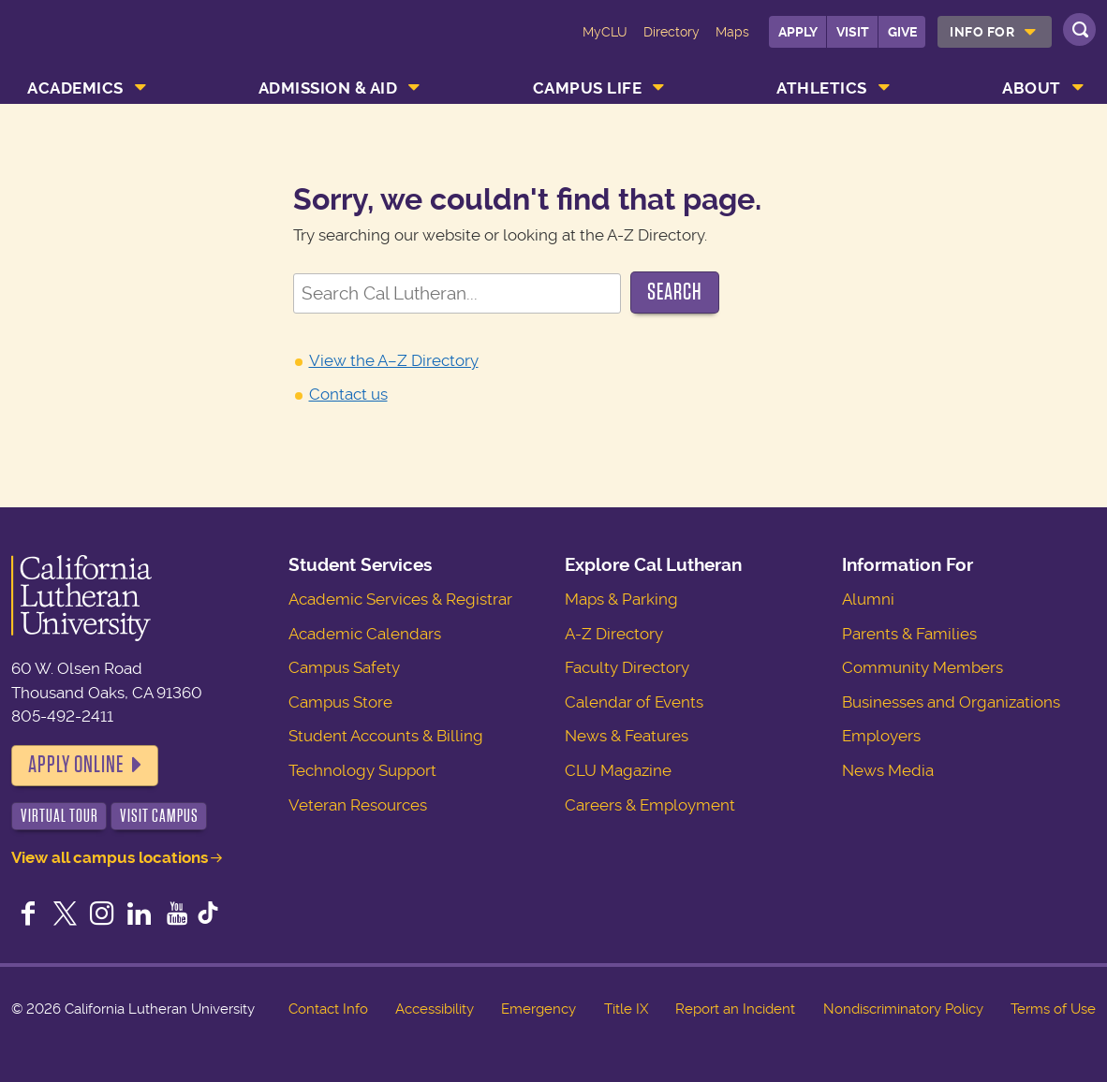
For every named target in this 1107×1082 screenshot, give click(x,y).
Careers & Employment (650, 805)
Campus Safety (344, 667)
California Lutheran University (102, 45)
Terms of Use (1053, 1009)
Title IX (626, 1009)
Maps (732, 31)
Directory (671, 31)
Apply (798, 31)
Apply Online (76, 765)
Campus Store (340, 702)
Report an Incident (735, 1009)
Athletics (821, 88)
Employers (881, 735)
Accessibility (434, 1009)
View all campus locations (109, 857)
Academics (75, 88)
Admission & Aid (328, 88)
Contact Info (328, 1009)
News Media (888, 770)
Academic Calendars (364, 633)
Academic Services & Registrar (400, 599)
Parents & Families (909, 633)
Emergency (538, 1009)
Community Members (922, 667)
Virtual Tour (59, 816)
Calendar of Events (634, 702)
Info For (982, 31)
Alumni (868, 599)
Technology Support (362, 770)
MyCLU (605, 31)
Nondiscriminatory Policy (903, 1009)
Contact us (348, 394)
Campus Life (587, 88)
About (1031, 88)
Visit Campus (159, 816)
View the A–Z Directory (394, 360)
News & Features (626, 735)
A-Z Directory (614, 633)
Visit (852, 31)
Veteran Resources (357, 805)
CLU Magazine (618, 770)
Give (902, 31)
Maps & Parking (621, 599)
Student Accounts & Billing (385, 735)
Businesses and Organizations (951, 702)
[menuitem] (994, 32)
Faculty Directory (627, 667)
